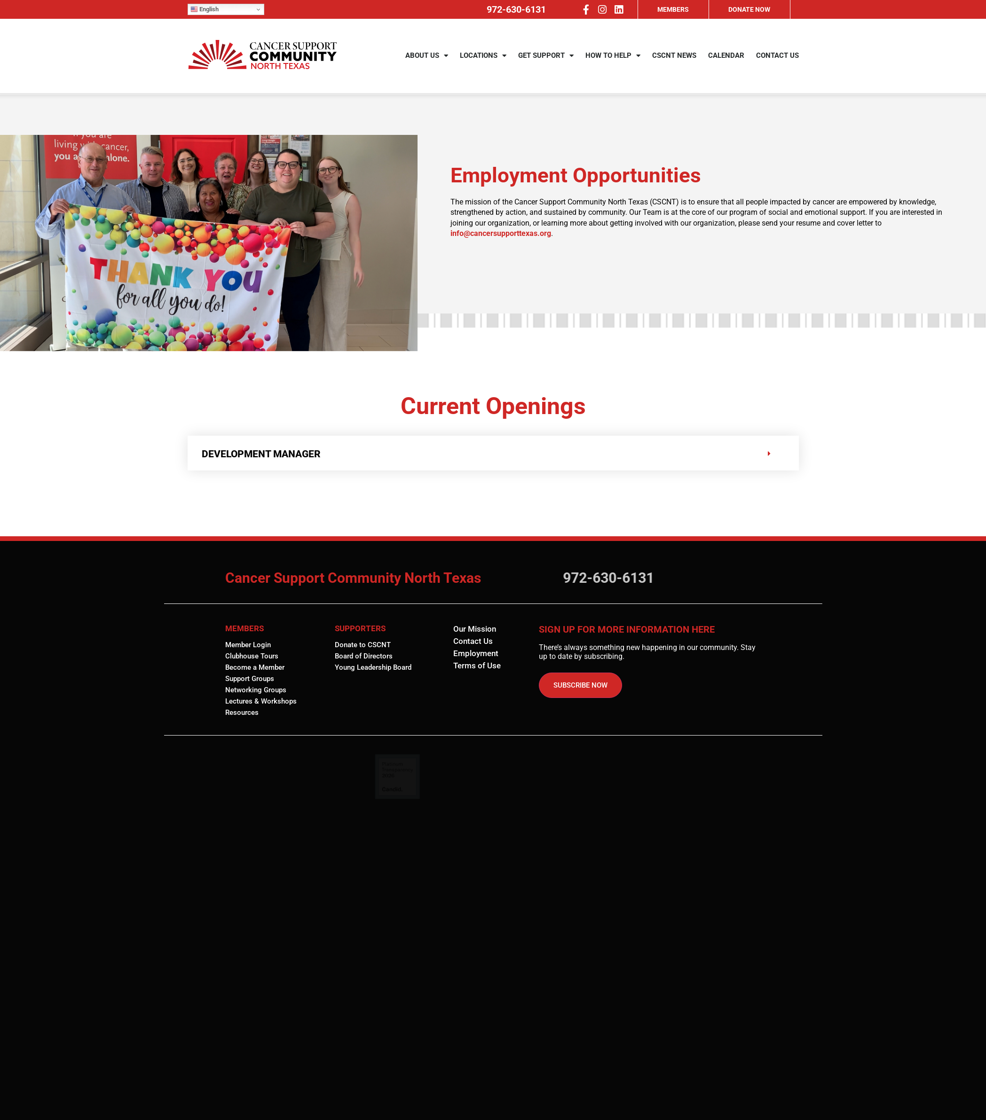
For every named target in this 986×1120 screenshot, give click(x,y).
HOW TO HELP (612, 57)
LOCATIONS (483, 57)
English (204, 9)
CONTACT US (777, 57)
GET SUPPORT (546, 57)
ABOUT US (426, 57)
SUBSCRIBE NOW (580, 685)
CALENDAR (726, 57)
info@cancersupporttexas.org (500, 233)
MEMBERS (673, 9)
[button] (493, 453)
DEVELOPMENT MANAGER (261, 454)
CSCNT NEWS (674, 57)
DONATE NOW (749, 9)
